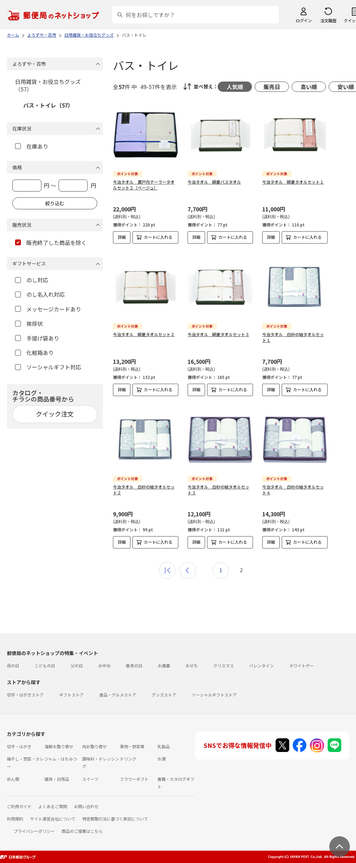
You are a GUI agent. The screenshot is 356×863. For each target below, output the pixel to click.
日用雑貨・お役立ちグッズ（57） (48, 85)
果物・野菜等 (132, 746)
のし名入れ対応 (40, 294)
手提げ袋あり (37, 338)
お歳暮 (164, 665)
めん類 (13, 779)
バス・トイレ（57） (48, 105)
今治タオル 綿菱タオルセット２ (144, 334)
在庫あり (31, 146)
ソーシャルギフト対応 (48, 367)
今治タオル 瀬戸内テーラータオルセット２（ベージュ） (144, 184)
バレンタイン (261, 665)
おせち (192, 665)
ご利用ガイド (19, 806)
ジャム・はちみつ (60, 759)
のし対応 (31, 280)
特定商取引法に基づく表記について (115, 819)
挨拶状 (29, 323)
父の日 (77, 665)
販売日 (272, 87)
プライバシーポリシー (34, 831)
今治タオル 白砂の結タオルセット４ (293, 489)
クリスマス (223, 665)
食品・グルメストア (117, 695)
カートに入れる (158, 237)
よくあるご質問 (52, 806)
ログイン (304, 20)
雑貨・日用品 (56, 779)
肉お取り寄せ (94, 746)
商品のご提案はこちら (82, 831)
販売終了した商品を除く (51, 242)
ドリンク (128, 759)
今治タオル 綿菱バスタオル (214, 182)
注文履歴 (328, 20)
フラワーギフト (134, 779)
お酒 (161, 759)
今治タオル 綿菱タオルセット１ (293, 182)
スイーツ (90, 779)
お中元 (104, 665)
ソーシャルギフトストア (214, 695)
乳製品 (163, 746)
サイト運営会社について (52, 819)
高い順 (309, 87)
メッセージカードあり (48, 309)
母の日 (13, 665)
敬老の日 (134, 665)
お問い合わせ (86, 806)
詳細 (122, 237)
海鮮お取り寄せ (58, 746)
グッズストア (164, 695)
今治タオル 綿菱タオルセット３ (218, 334)
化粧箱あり (34, 352)
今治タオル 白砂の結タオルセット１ (293, 337)
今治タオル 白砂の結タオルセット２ (144, 489)
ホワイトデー (301, 665)
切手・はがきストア (25, 695)
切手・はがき (19, 746)
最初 (167, 570)
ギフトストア (71, 695)
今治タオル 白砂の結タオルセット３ (218, 489)
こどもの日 (45, 665)
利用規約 (15, 819)
